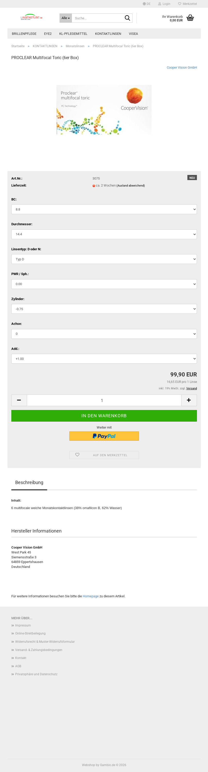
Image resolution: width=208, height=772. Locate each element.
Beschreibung (29, 482)
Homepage (91, 596)
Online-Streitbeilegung (30, 633)
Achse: (16, 324)
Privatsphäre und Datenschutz (36, 674)
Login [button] (164, 4)
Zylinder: (17, 299)
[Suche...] (66, 18)
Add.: (15, 349)
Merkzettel (187, 4)
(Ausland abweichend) (131, 185)
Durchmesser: (21, 224)
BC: (14, 199)
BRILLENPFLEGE (24, 34)
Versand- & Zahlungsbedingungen (38, 650)
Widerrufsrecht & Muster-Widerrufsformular (45, 642)
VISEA (133, 34)
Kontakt (20, 658)
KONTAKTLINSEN (108, 34)
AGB (18, 666)
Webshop (88, 765)
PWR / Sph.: (20, 274)
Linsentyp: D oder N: (26, 249)
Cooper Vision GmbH (182, 67)
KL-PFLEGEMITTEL (73, 34)
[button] (146, 4)
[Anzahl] (104, 400)
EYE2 (48, 34)
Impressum (23, 625)
